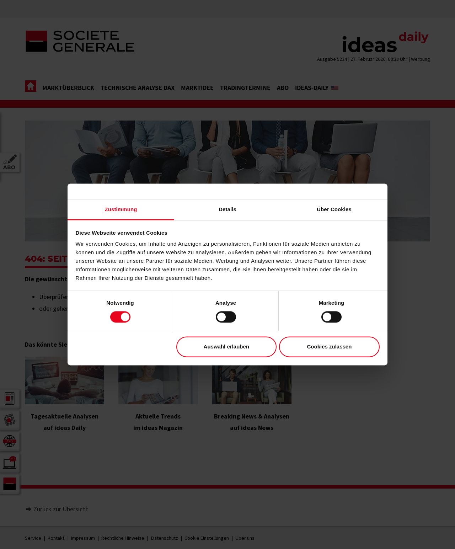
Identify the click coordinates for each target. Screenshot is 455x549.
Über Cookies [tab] (334, 209)
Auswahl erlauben (226, 346)
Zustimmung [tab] (121, 209)
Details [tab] (227, 209)
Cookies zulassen (329, 346)
